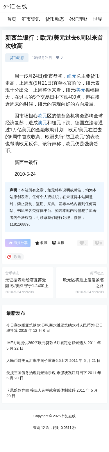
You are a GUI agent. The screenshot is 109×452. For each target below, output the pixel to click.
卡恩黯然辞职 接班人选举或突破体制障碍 (41, 390)
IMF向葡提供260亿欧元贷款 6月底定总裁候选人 (46, 343)
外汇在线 (68, 416)
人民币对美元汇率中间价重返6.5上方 (37, 360)
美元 (80, 90)
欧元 (42, 115)
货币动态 (54, 19)
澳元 (42, 122)
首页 (11, 19)
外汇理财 (78, 19)
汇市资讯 (31, 19)
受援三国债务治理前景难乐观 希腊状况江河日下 (46, 373)
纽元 (71, 76)
